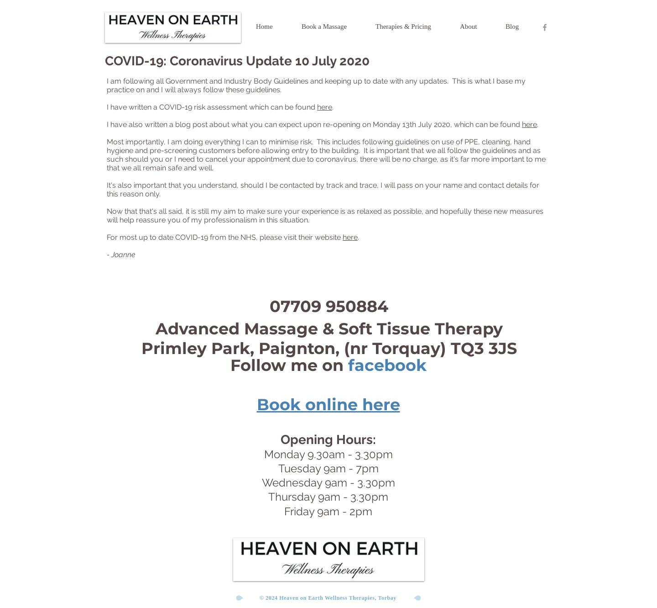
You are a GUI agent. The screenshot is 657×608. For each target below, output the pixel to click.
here (324, 107)
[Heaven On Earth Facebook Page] (544, 27)
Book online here (328, 404)
